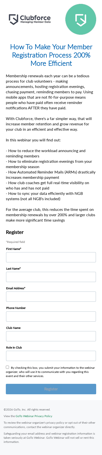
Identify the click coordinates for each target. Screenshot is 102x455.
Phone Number (16, 308)
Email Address (15, 288)
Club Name (13, 328)
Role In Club (14, 347)
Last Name (12, 268)
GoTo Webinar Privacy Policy (34, 416)
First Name (13, 249)
